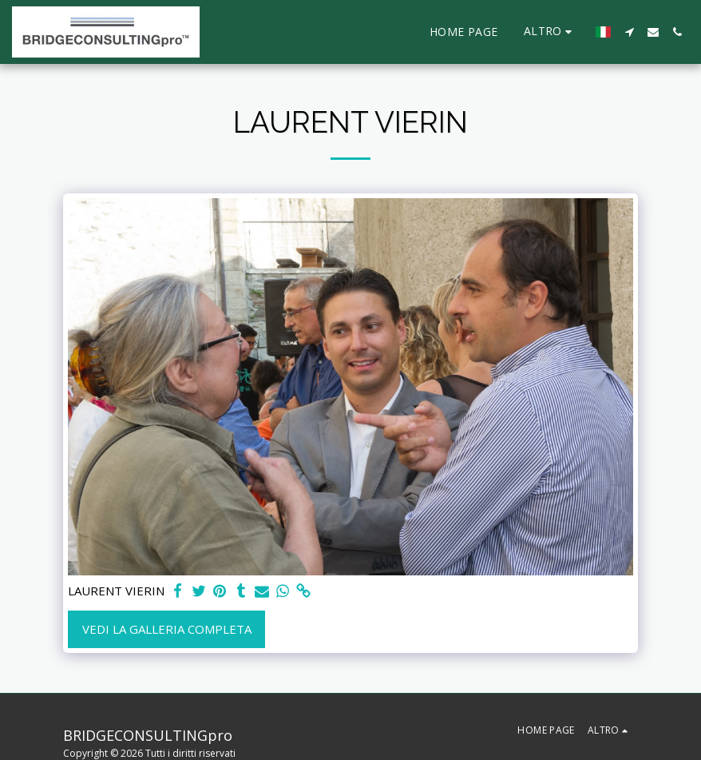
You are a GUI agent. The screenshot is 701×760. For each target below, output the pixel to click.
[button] (629, 32)
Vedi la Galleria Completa (166, 629)
